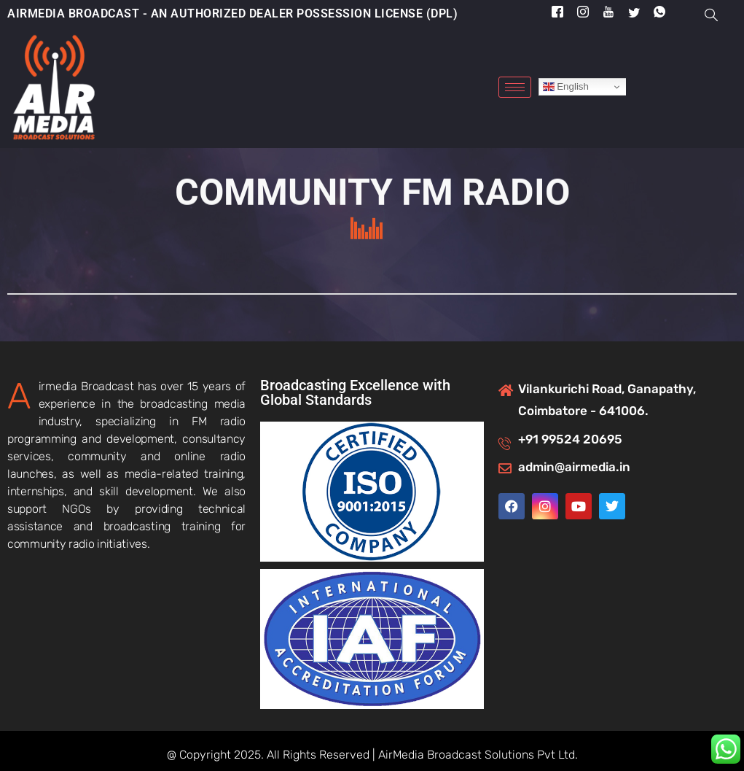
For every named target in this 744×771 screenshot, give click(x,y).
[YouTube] (608, 13)
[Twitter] (634, 12)
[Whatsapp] (659, 13)
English (566, 87)
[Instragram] (583, 13)
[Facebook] (557, 13)
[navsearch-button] (718, 14)
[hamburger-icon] (514, 87)
